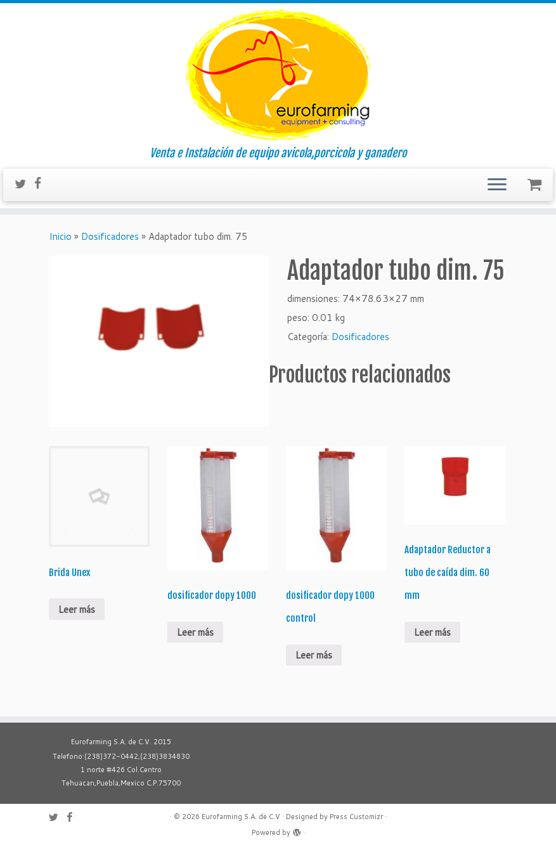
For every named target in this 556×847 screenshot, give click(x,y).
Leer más (76, 609)
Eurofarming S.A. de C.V (241, 816)
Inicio (60, 236)
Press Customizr (356, 816)
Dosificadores (110, 236)
